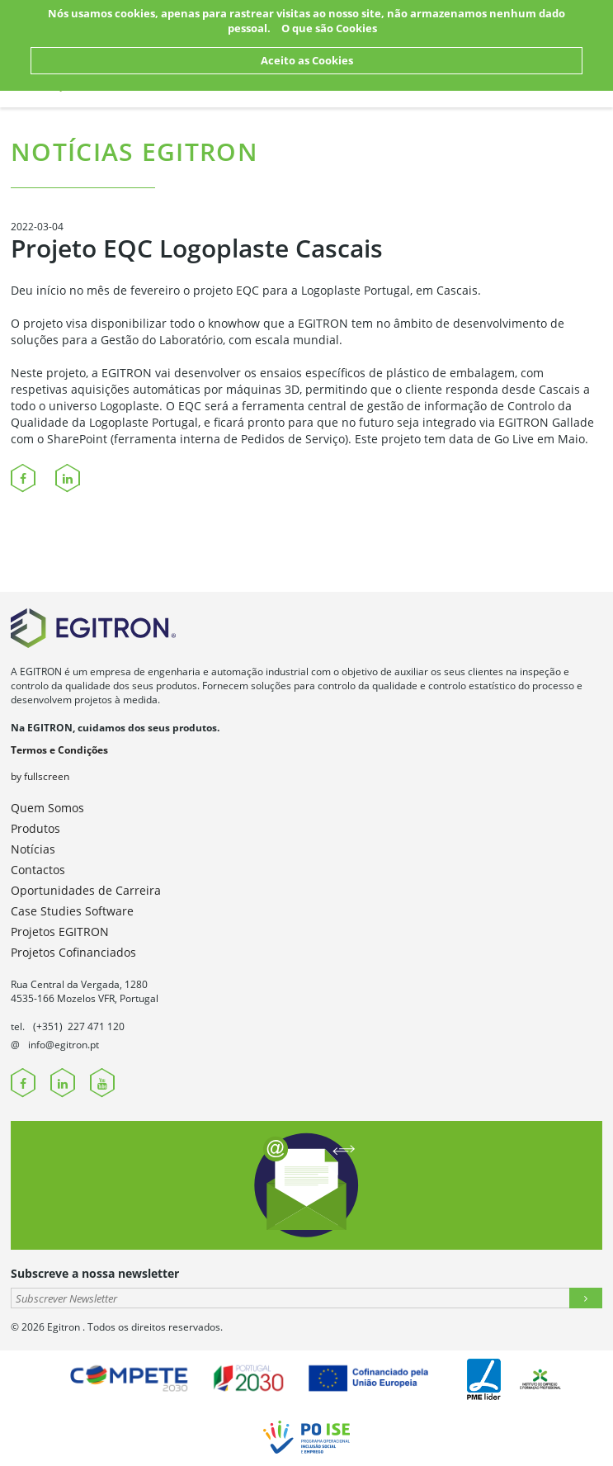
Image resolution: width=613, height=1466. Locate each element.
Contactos (38, 869)
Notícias (33, 849)
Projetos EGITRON (60, 931)
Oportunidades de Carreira (86, 890)
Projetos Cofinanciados (73, 952)
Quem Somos (47, 808)
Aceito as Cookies (307, 60)
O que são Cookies (329, 28)
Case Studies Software (72, 911)
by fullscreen (40, 776)
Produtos (35, 828)
